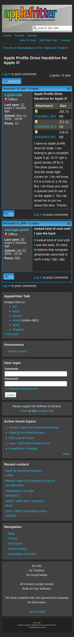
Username (12, 368)
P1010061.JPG (45, 116)
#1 (69, 88)
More (66, 453)
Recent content (17, 351)
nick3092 (11, 515)
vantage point (16, 230)
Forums (19, 35)
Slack (15, 325)
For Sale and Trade (51, 48)
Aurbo (9, 475)
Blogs (11, 533)
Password (12, 378)
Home (7, 35)
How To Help (28, 40)
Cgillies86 (13, 95)
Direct (24, 410)
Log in (6, 74)
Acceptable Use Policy (22, 554)
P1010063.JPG (45, 137)
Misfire (16, 320)
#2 (69, 223)
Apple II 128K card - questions (24, 501)
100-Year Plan (48, 40)
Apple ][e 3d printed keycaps (27, 432)
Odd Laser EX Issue (21, 438)
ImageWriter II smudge (23, 448)
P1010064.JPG (45, 126)
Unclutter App (45, 410)
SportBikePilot (14, 485)
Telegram (18, 329)
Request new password (23, 388)
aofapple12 (12, 495)
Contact (65, 40)
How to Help (37, 611)
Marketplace (25, 48)
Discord (17, 315)
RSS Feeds (15, 543)
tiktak (8, 505)
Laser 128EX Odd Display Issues (30, 443)
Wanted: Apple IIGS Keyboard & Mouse (34, 427)
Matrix (16, 311)
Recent (32, 35)
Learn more (12, 334)
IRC (14, 306)
